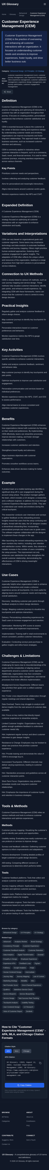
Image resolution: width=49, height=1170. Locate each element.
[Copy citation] (40, 1063)
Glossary (12, 14)
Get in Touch (30, 1140)
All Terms (5, 1117)
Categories (6, 1121)
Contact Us (6, 1144)
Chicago (26, 1051)
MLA (16, 1051)
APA (8, 1051)
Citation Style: (10, 1046)
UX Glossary (10, 4)
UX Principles (29, 71)
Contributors (30, 1121)
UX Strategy (39, 71)
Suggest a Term (7, 1140)
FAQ (28, 1125)
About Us (29, 1117)
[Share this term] (7, 92)
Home (4, 14)
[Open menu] (44, 4)
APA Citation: (10, 1057)
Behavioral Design (23, 14)
